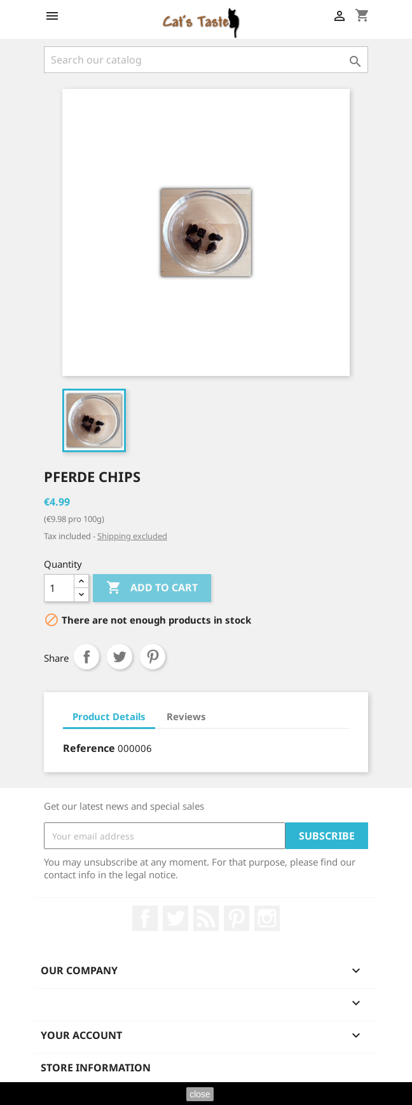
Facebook (145, 918)
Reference (89, 748)
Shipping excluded (132, 536)
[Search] (206, 59)
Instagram (267, 918)
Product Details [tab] (109, 716)
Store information (96, 1068)
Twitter (175, 918)
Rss (206, 918)
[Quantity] (59, 588)
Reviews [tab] (186, 716)
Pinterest (152, 656)
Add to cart (152, 588)
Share (86, 656)
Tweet (119, 656)
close (199, 1094)
